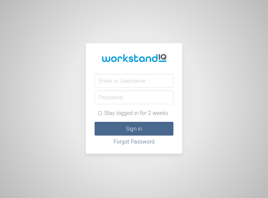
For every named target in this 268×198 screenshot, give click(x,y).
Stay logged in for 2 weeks (133, 113)
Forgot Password (134, 141)
